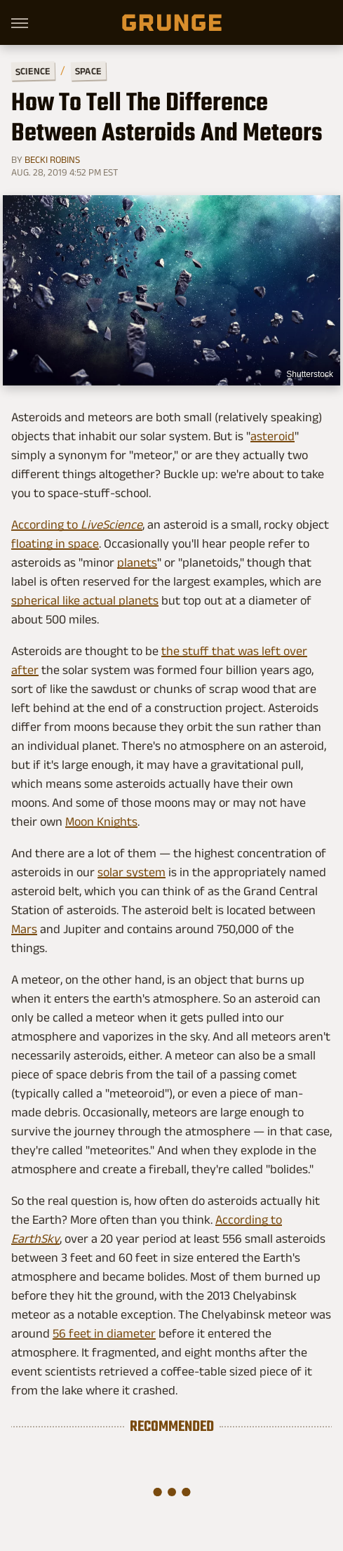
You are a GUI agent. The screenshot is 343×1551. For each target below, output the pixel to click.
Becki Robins (52, 159)
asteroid (272, 436)
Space (88, 71)
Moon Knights (101, 821)
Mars (24, 929)
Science (33, 71)
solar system (131, 872)
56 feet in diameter (104, 1333)
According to (76, 524)
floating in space (55, 543)
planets (137, 562)
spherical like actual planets (85, 600)
